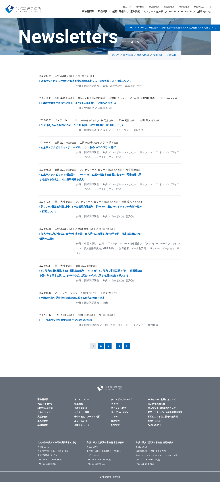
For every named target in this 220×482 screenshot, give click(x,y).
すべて (115, 55)
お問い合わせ (204, 11)
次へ (127, 346)
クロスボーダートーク (122, 399)
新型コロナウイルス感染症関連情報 (165, 412)
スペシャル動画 (118, 408)
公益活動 (171, 55)
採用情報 (140, 7)
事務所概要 (88, 11)
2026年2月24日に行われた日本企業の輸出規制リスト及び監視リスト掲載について (176, 27)
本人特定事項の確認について (162, 408)
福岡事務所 (184, 7)
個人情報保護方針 (156, 403)
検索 (210, 7)
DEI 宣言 (115, 425)
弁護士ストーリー (82, 425)
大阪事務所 (154, 7)
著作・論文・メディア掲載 (87, 416)
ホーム (131, 27)
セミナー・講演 (81, 412)
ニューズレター (81, 421)
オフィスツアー (81, 399)
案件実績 (135, 11)
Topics (114, 403)
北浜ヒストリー (44, 412)
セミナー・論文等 (153, 11)
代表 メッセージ (45, 403)
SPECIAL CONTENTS (180, 11)
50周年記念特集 (45, 408)
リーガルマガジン (119, 412)
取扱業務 (102, 11)
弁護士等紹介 (119, 11)
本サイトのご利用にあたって (162, 399)
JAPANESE (199, 7)
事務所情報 (143, 55)
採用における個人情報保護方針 (163, 416)
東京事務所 (169, 7)
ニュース (127, 7)
